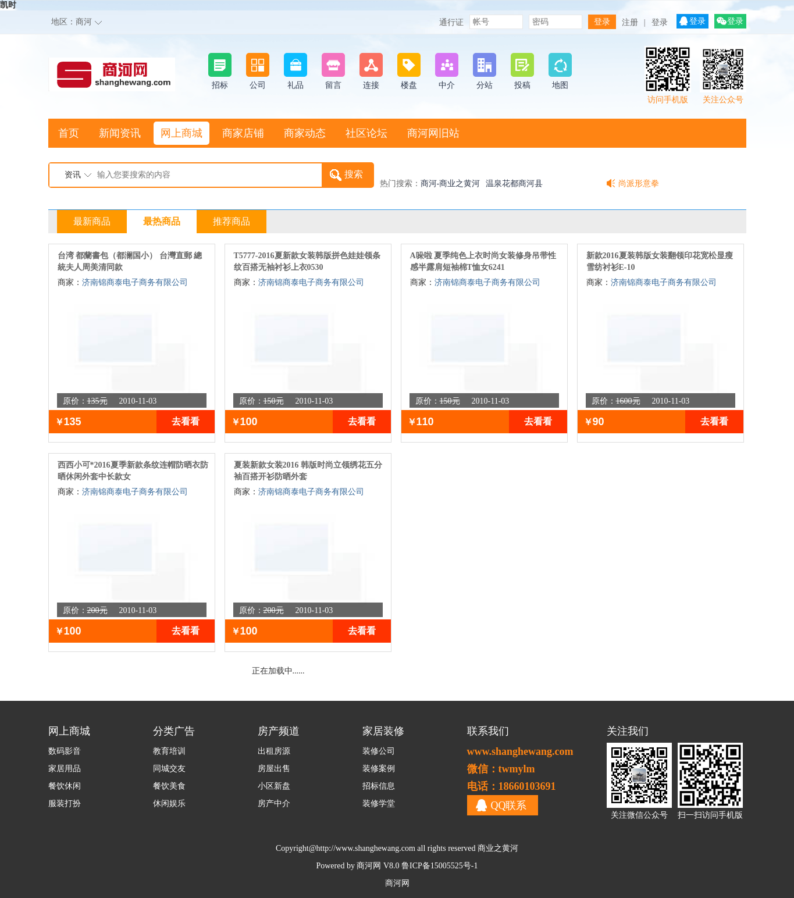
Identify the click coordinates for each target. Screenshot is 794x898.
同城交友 (169, 768)
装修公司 (378, 751)
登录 (659, 22)
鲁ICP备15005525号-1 (439, 865)
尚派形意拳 (638, 183)
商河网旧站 (433, 133)
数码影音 (64, 751)
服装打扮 (64, 803)
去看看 (186, 421)
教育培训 (169, 751)
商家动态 (305, 133)
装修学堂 (378, 803)
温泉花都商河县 (514, 183)
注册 (630, 22)
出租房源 (274, 751)
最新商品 (92, 221)
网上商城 (181, 133)
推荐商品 (231, 221)
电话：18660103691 (511, 786)
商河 (84, 21)
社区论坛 (366, 133)
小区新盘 (274, 786)
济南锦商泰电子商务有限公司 (135, 282)
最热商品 (161, 221)
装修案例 (378, 768)
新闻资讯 (120, 133)
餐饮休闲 (64, 786)
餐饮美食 (169, 786)
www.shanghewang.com (520, 751)
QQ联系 (509, 805)
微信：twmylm (501, 769)
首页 (68, 133)
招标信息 (378, 786)
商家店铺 (243, 133)
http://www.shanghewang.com (365, 848)
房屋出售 (274, 768)
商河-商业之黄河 (450, 183)
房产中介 (274, 803)
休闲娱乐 (169, 803)
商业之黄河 (498, 848)
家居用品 (64, 768)
